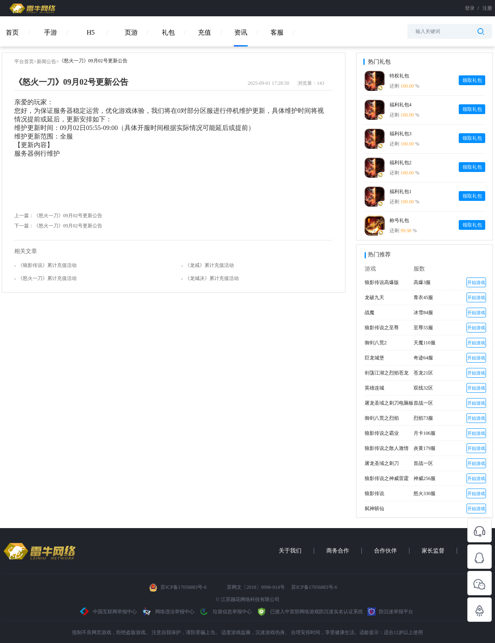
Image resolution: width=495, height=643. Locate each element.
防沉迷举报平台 (390, 611)
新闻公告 (46, 61)
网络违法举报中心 (168, 611)
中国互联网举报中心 (108, 611)
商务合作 (337, 551)
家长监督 (433, 551)
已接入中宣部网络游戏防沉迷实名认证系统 (309, 611)
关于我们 (290, 551)
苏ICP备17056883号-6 (184, 587)
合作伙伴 (385, 551)
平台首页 (24, 61)
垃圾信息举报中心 (225, 611)
